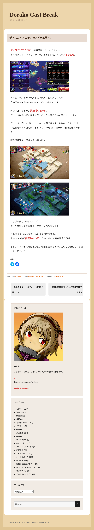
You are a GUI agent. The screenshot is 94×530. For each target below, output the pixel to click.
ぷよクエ (19, 433)
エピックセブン (22, 453)
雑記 (18, 419)
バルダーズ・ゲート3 (24, 446)
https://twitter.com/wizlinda (26, 382)
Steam (19, 416)
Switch (19, 412)
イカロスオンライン (24, 474)
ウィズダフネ (21, 440)
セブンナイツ (21, 471)
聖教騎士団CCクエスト (25, 464)
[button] (39, 76)
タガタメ (18, 276)
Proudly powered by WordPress (37, 522)
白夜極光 (19, 450)
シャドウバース (22, 457)
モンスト (19, 409)
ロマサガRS (20, 443)
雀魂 (18, 436)
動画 (18, 429)
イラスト (19, 426)
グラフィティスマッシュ (25, 467)
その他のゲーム (22, 422)
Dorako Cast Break (34, 14)
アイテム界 (39, 276)
